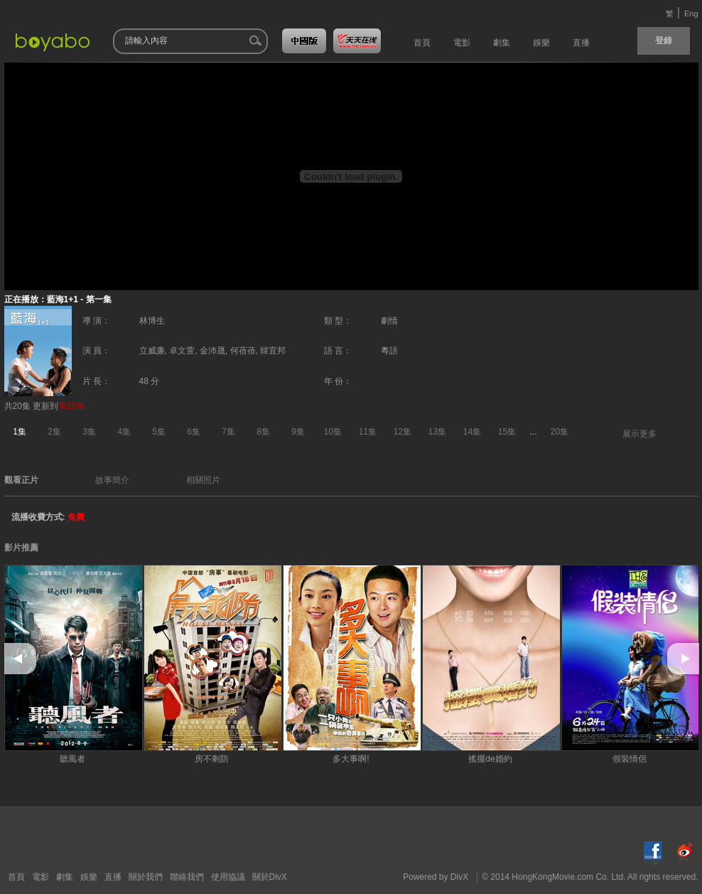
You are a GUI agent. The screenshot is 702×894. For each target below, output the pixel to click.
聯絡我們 (187, 877)
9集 (298, 432)
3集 (89, 432)
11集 (368, 432)
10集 (333, 432)
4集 (124, 432)
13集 (437, 432)
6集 (193, 432)
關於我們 (146, 877)
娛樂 (88, 877)
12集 (402, 432)
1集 (19, 432)
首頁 (16, 877)
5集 (159, 432)
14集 (472, 432)
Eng (691, 13)
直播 (113, 877)
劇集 (64, 877)
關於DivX (269, 877)
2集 (54, 432)
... (533, 432)
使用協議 (228, 877)
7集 (228, 432)
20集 (559, 432)
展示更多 (639, 434)
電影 (40, 877)
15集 (507, 432)
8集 (263, 432)
